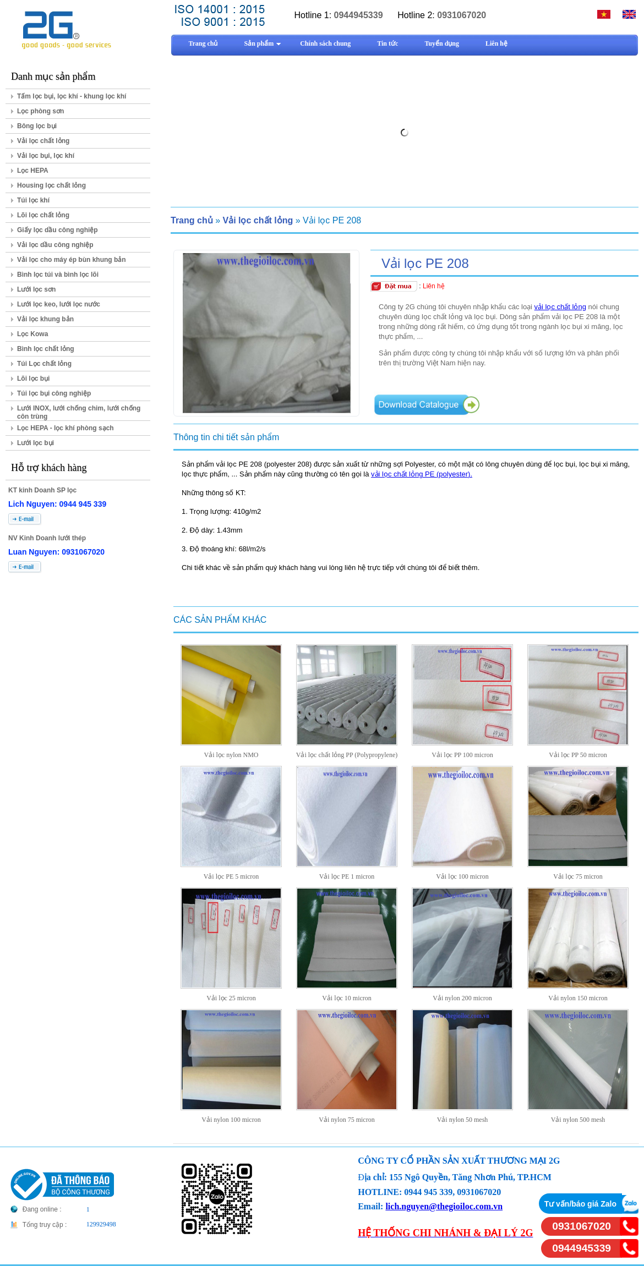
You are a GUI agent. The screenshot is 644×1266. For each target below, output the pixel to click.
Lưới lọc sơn (36, 289)
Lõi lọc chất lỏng (43, 215)
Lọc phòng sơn (40, 111)
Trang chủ (192, 220)
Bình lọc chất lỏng (45, 349)
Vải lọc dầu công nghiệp (55, 245)
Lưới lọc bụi (35, 443)
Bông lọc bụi (37, 126)
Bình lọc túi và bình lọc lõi (58, 274)
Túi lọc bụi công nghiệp (54, 393)
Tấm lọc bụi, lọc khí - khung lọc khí (71, 96)
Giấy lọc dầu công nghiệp (57, 230)
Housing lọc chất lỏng (51, 185)
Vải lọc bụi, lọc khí (45, 156)
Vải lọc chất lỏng (43, 141)
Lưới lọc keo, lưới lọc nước (58, 304)
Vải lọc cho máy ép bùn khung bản (71, 260)
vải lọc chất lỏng (560, 307)
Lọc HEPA (32, 170)
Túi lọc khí (33, 200)
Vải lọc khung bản (45, 319)
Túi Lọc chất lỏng (44, 364)
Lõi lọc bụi (33, 378)
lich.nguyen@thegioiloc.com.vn (444, 1206)
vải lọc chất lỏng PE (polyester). (421, 474)
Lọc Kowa (32, 334)
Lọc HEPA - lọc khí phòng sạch (65, 428)
